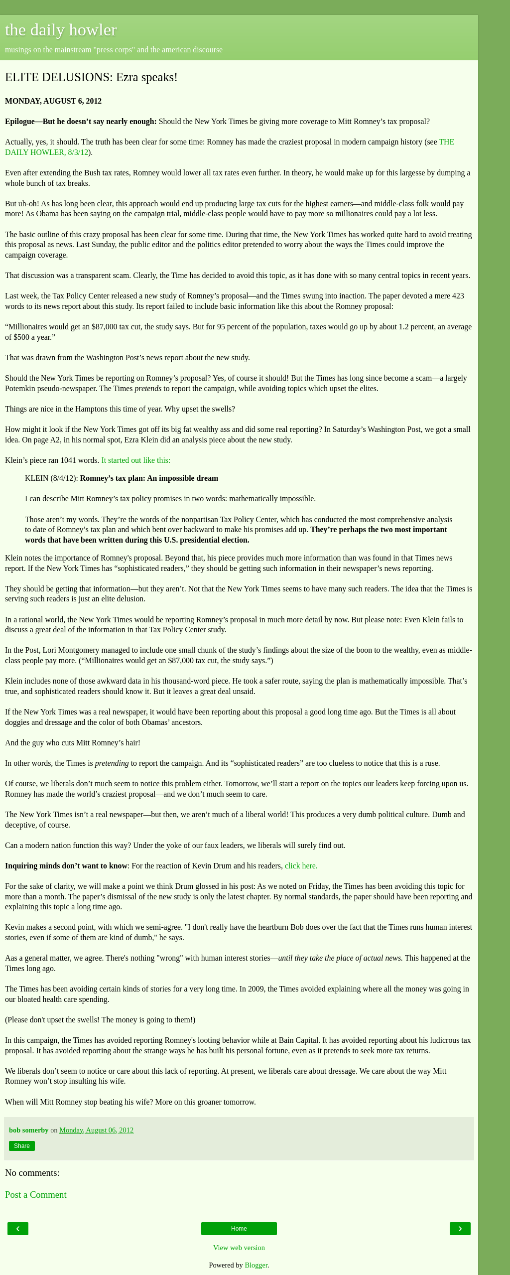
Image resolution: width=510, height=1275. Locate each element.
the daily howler (61, 29)
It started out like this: (135, 460)
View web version (239, 1248)
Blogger (256, 1265)
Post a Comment (36, 1194)
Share (22, 1145)
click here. (301, 865)
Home (239, 1228)
